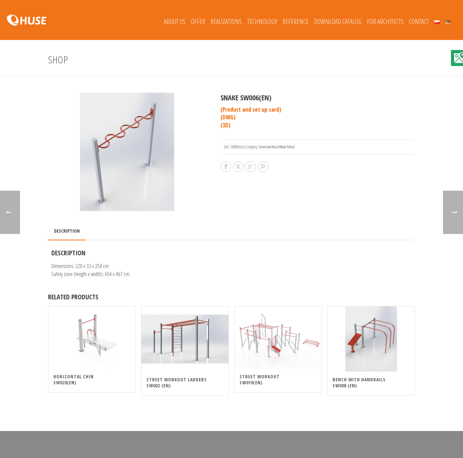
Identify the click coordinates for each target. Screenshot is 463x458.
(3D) (225, 125)
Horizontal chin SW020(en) (73, 379)
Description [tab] (67, 231)
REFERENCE (296, 21)
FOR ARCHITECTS (385, 21)
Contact (419, 21)
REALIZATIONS (226, 21)
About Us (174, 21)
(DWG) (228, 117)
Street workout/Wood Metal (277, 147)
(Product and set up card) (250, 109)
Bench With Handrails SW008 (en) (359, 382)
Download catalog (338, 21)
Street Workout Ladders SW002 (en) (176, 382)
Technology (262, 21)
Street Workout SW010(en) (260, 379)
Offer (198, 21)
